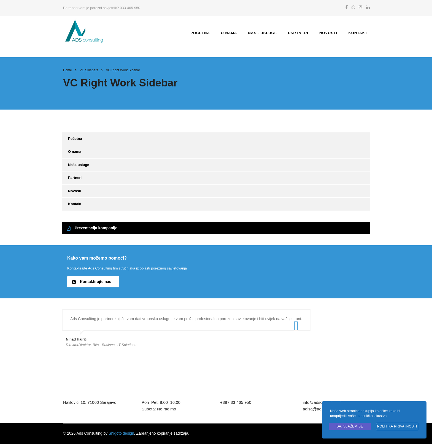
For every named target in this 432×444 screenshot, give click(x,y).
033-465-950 (130, 8)
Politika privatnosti (397, 426)
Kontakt (358, 33)
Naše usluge (262, 33)
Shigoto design (121, 433)
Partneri (298, 33)
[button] (216, 228)
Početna (200, 33)
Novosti (328, 33)
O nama (229, 33)
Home (67, 70)
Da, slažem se (349, 426)
